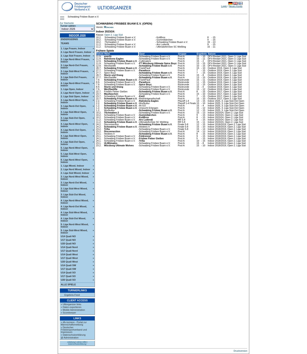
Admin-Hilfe (81, 342)
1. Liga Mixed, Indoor (72, 165)
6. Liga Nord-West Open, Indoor (74, 160)
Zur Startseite (67, 23)
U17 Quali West (69, 258)
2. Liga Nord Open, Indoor (75, 92)
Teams (65, 43)
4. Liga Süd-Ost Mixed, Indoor (73, 219)
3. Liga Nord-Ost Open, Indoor (73, 107)
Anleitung (71, 342)
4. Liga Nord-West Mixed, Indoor (75, 201)
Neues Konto (235, 6)
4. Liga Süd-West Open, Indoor (74, 137)
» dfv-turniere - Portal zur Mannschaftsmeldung (74, 323)
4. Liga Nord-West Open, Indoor (74, 125)
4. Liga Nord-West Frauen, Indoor (75, 84)
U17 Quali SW (68, 269)
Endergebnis (69, 39)
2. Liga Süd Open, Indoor (74, 96)
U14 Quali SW (68, 265)
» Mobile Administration (73, 310)
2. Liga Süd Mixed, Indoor (75, 173)
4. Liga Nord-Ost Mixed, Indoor (74, 207)
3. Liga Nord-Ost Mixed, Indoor (74, 183)
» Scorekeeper (68, 312)
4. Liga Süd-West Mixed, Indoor (74, 213)
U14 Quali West (69, 254)
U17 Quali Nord (69, 251)
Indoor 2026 (77, 35)
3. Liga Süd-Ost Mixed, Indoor (73, 195)
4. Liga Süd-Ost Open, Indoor (73, 143)
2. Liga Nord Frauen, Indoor (76, 52)
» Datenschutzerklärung (73, 335)
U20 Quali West (69, 261)
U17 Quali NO (68, 240)
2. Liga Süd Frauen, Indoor (75, 55)
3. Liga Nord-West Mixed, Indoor (75, 177)
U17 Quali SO (68, 276)
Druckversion (240, 351)
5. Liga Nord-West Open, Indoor (74, 149)
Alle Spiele (68, 284)
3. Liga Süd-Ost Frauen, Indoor (74, 78)
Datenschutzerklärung (77, 344)
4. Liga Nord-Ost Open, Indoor (73, 131)
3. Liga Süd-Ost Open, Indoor (73, 119)
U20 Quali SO (68, 280)
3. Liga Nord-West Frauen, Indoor (75, 60)
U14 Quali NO (68, 236)
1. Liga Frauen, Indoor (73, 48)
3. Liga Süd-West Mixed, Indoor (74, 189)
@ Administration (69, 337)
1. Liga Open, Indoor (72, 89)
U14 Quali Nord (69, 247)
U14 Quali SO (68, 272)
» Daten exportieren (71, 307)
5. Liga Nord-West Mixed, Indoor (75, 225)
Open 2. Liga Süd (113, 34)
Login (224, 6)
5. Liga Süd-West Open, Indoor (74, 154)
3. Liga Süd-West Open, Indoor (74, 113)
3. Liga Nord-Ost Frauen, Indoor (74, 66)
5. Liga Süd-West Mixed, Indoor (74, 231)
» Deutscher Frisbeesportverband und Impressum (74, 329)
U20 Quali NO (68, 243)
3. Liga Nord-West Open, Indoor (74, 101)
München (108, 27)
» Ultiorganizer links (71, 304)
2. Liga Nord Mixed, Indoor (75, 169)
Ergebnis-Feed (72, 295)
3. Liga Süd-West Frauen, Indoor (75, 72)
